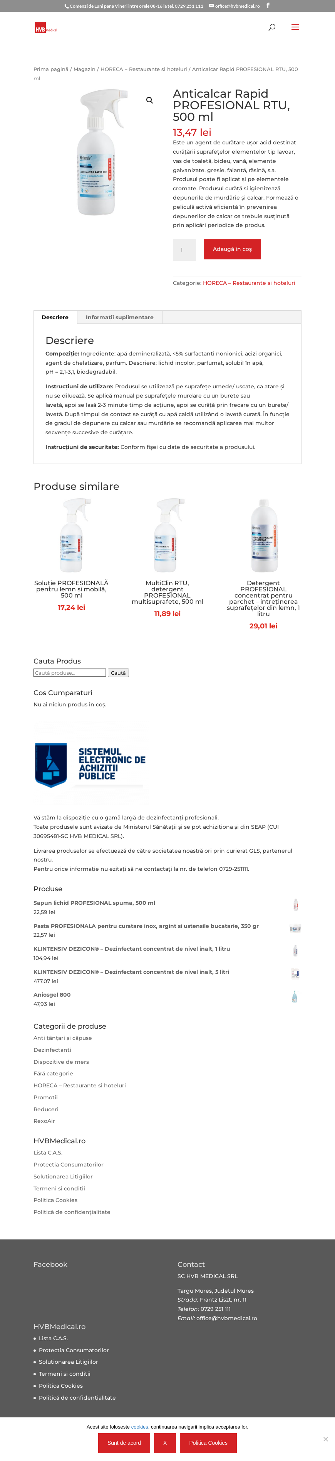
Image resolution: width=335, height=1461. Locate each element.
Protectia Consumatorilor (69, 1164)
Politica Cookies (55, 1200)
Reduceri (46, 1109)
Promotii (46, 1097)
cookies (139, 1427)
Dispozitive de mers (61, 1061)
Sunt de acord (124, 1443)
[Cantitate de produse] (184, 250)
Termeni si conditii (59, 1188)
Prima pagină (51, 69)
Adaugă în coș (232, 248)
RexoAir (44, 1120)
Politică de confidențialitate (72, 1212)
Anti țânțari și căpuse (63, 1037)
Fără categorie (53, 1073)
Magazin (84, 69)
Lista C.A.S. (48, 1152)
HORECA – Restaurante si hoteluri (143, 69)
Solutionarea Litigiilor (63, 1176)
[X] (325, 1439)
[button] (150, 100)
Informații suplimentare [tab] (120, 317)
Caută (118, 673)
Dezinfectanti (52, 1049)
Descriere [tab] (55, 317)
